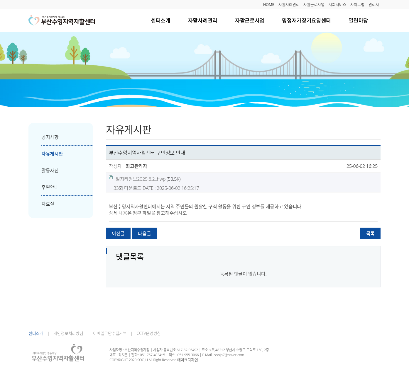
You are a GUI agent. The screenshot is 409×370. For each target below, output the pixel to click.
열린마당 (358, 20)
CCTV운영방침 (147, 333)
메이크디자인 (187, 359)
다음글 (144, 233)
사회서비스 (337, 4)
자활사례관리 (289, 4)
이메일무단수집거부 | (111, 333)
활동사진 (43, 170)
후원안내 (43, 187)
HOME (268, 4)
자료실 (41, 204)
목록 (370, 233)
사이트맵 (357, 4)
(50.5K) (144, 178)
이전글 (118, 233)
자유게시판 (46, 154)
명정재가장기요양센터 (306, 20)
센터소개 (160, 20)
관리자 (374, 4)
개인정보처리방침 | (69, 333)
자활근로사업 (314, 4)
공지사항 (43, 137)
